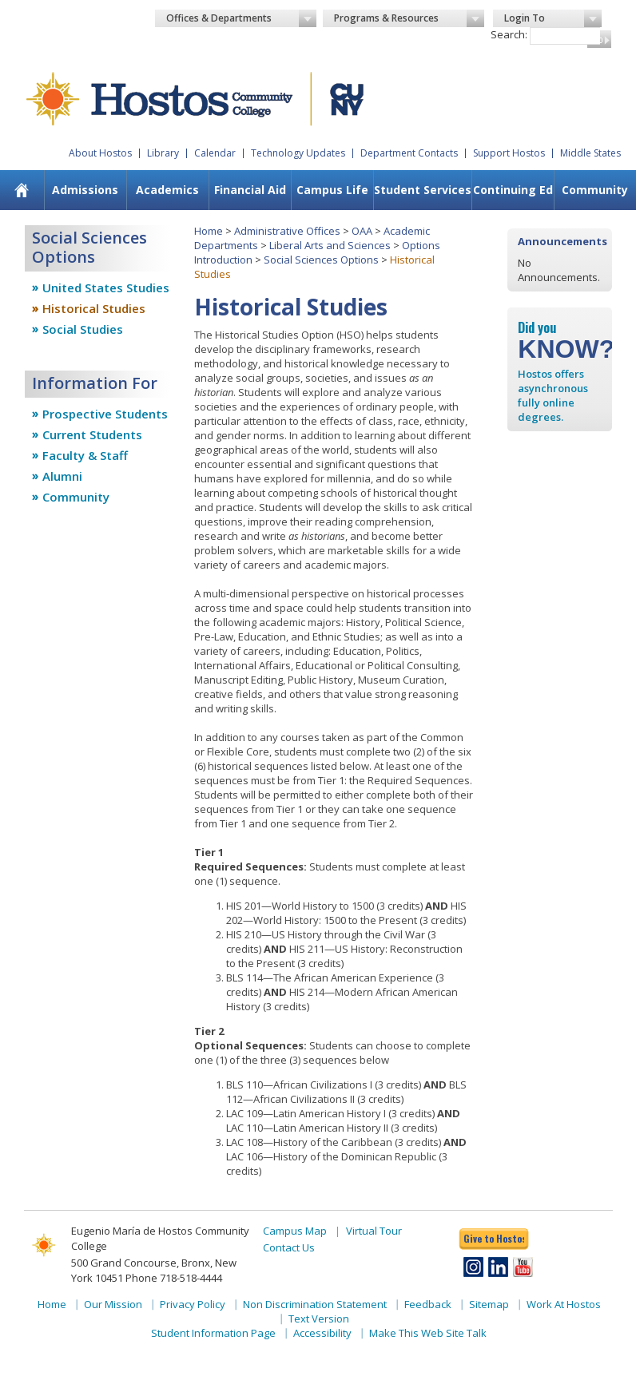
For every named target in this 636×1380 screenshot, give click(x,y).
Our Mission (113, 1304)
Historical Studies (93, 308)
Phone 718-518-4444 (173, 1278)
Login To (553, 18)
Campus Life (332, 189)
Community (75, 497)
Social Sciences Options (321, 259)
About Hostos (100, 153)
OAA (362, 231)
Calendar (215, 153)
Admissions (85, 189)
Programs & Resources (409, 18)
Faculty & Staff (85, 455)
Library (163, 153)
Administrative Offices (287, 231)
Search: (509, 34)
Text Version (318, 1318)
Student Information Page (213, 1333)
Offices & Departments (241, 18)
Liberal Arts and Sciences (330, 245)
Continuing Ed (513, 189)
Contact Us (289, 1247)
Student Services (422, 189)
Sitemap (489, 1304)
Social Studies (82, 329)
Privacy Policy (192, 1304)
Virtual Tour (374, 1230)
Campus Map (295, 1230)
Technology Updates (298, 153)
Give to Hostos (493, 1238)
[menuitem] (85, 190)
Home (208, 231)
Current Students (92, 434)
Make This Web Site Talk (428, 1333)
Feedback (427, 1304)
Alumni (62, 476)
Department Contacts (409, 153)
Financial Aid (250, 189)
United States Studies (105, 287)
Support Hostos (509, 153)
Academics (167, 189)
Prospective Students (105, 413)
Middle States (590, 153)
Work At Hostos (564, 1304)
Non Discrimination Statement (315, 1304)
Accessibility (322, 1333)
